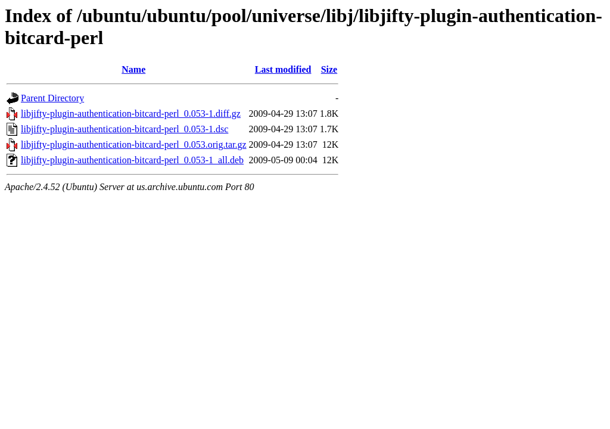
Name (133, 69)
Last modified (283, 69)
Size (329, 69)
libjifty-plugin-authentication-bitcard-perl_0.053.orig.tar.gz (134, 144)
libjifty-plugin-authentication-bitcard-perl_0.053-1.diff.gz (131, 113)
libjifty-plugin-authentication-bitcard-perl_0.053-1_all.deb (132, 160)
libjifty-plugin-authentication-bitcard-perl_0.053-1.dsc (124, 129)
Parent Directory (52, 98)
